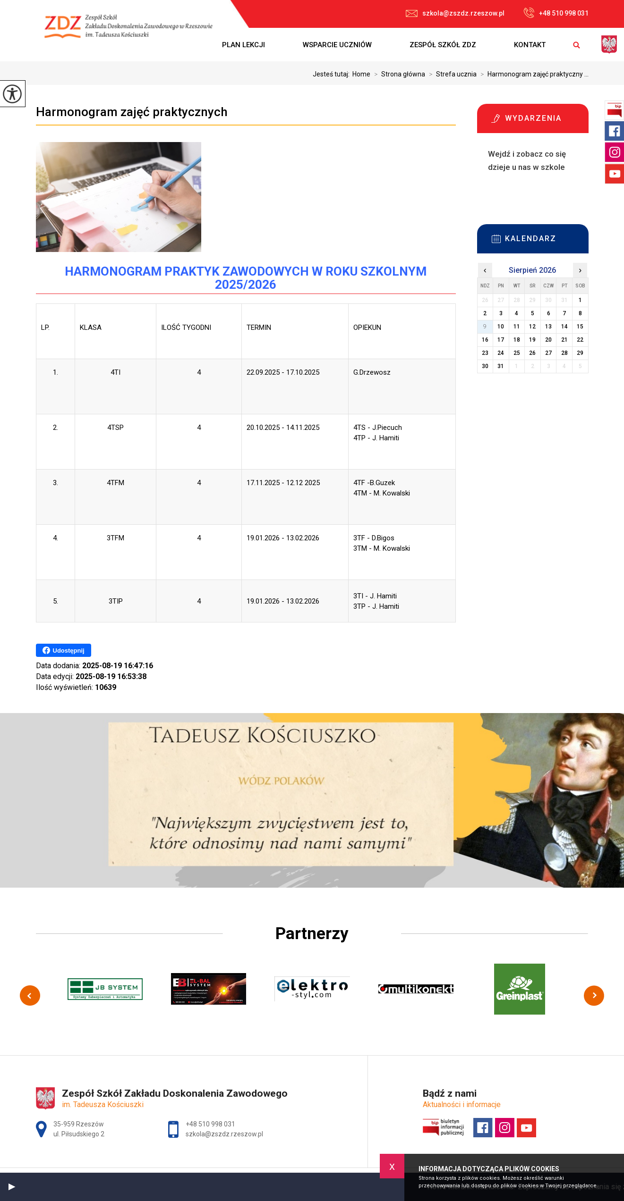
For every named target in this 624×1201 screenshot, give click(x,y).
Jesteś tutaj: (332, 74)
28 (564, 353)
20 (548, 339)
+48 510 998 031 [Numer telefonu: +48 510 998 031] (210, 1124)
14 (564, 326)
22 (580, 339)
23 (485, 353)
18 (516, 339)
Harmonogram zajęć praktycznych (132, 112)
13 (548, 326)
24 (500, 353)
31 (500, 366)
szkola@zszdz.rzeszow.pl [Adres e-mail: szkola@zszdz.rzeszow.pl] (224, 1134)
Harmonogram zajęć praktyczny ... (533, 74)
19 (532, 339)
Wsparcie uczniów (337, 45)
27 (548, 353)
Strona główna (397, 74)
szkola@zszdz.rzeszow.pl (455, 13)
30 (485, 366)
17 (500, 339)
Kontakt (530, 45)
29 (580, 353)
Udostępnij (64, 650)
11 (516, 326)
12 (532, 326)
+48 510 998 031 (556, 13)
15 (580, 326)
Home (361, 74)
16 (485, 339)
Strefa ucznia (451, 74)
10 (500, 326)
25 (516, 353)
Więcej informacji (495, 190)
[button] (12, 1187)
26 (532, 353)
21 (564, 339)
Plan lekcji (243, 45)
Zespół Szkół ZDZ (443, 45)
